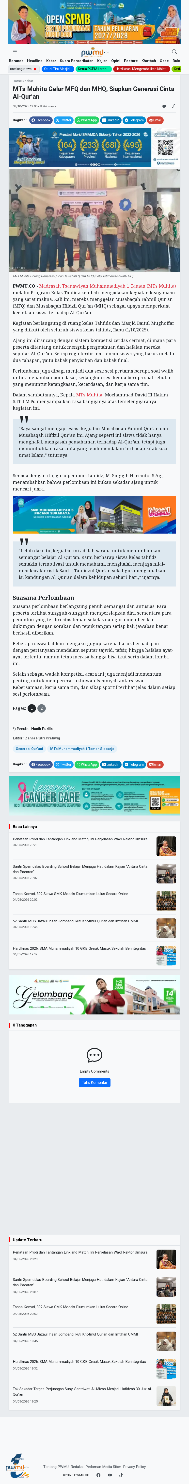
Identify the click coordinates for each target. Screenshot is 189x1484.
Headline (35, 61)
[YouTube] (110, 1475)
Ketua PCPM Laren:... (94, 69)
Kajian (102, 61)
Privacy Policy (134, 1466)
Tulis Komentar (94, 1083)
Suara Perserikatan (77, 61)
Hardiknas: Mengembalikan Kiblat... (142, 69)
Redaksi (77, 1466)
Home (17, 81)
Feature (131, 61)
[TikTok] (121, 1475)
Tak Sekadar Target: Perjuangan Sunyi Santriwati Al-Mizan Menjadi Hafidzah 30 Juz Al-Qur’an (82, 1391)
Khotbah (149, 61)
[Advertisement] (94, 1200)
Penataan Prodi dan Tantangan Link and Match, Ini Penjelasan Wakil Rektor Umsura (80, 839)
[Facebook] (98, 1475)
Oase (164, 61)
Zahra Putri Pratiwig (42, 738)
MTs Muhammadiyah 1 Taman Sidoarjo (82, 748)
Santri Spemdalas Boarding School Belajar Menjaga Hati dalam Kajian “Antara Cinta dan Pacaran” (80, 869)
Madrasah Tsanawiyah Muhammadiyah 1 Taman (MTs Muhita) (107, 286)
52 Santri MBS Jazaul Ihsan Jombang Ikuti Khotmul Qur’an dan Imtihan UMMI (75, 921)
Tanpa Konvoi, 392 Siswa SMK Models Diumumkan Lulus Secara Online (70, 894)
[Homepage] (95, 52)
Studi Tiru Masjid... (58, 69)
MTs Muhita (89, 395)
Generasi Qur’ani (29, 748)
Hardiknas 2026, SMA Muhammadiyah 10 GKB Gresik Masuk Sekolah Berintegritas (79, 948)
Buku (177, 61)
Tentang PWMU (56, 1466)
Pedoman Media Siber (103, 1466)
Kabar (51, 61)
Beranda (16, 61)
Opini (115, 61)
